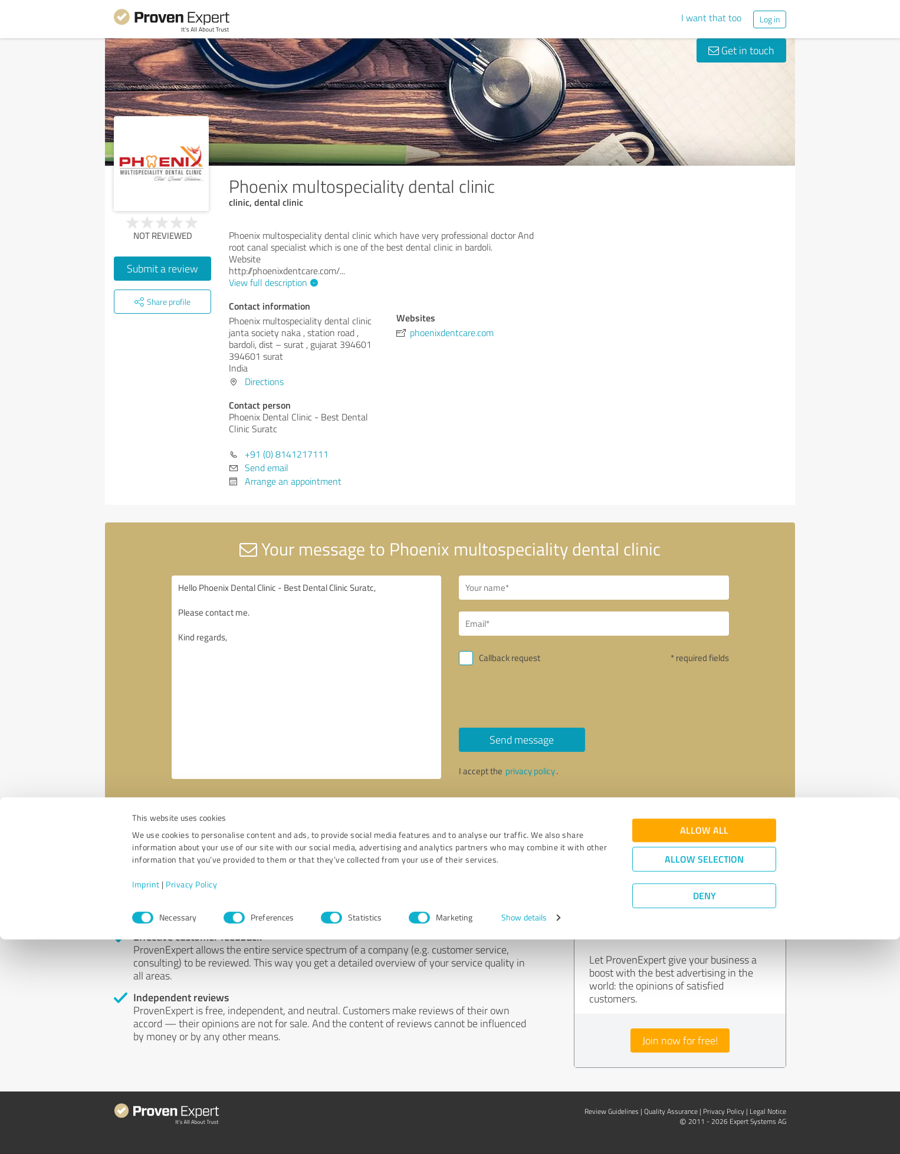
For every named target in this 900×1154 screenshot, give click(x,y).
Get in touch (741, 50)
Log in (770, 19)
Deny (704, 1110)
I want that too (711, 17)
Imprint (146, 1098)
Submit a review (162, 268)
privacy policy (530, 771)
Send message (522, 739)
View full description (272, 282)
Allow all (704, 1044)
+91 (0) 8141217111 (287, 454)
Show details (524, 1131)
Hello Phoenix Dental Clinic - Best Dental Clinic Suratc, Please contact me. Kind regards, (307, 677)
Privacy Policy (191, 1098)
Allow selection (704, 1073)
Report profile (338, 822)
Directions (264, 381)
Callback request (509, 658)
